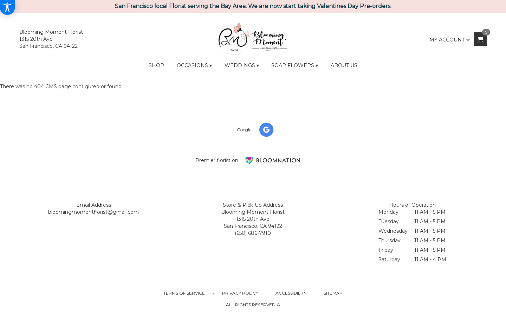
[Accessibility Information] (7, 7)
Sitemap (333, 293)
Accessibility (290, 293)
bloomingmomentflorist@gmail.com (93, 212)
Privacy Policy (240, 293)
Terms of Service (184, 293)
